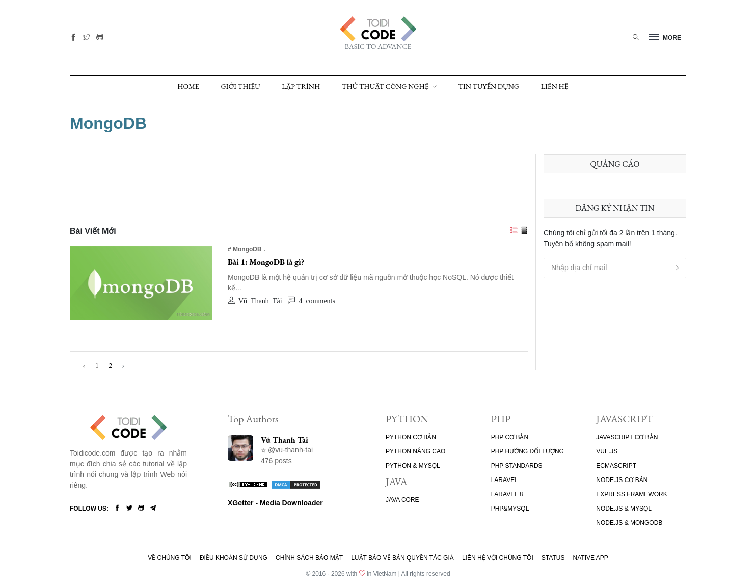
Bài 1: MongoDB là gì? (266, 262)
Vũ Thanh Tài (284, 440)
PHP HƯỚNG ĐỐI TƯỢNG (527, 451)
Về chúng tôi (169, 558)
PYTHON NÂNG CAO (415, 451)
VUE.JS (606, 451)
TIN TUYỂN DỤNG (488, 86)
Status (553, 558)
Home (188, 86)
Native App (590, 558)
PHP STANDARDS (517, 465)
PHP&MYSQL (510, 508)
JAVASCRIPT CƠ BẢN (627, 437)
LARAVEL (504, 480)
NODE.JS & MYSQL (624, 508)
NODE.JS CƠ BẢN (621, 480)
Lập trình (301, 86)
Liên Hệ (555, 86)
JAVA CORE (402, 499)
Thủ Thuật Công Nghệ (385, 86)
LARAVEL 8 (507, 494)
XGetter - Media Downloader (275, 503)
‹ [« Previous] (84, 365)
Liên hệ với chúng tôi (497, 558)
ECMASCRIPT (616, 465)
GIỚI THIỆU (240, 86)
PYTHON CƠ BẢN (411, 437)
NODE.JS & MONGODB (629, 522)
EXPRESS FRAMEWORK (631, 494)
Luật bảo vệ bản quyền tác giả (402, 558)
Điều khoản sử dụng (233, 558)
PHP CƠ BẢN (509, 437)
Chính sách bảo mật (309, 558)
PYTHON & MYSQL (413, 465)
